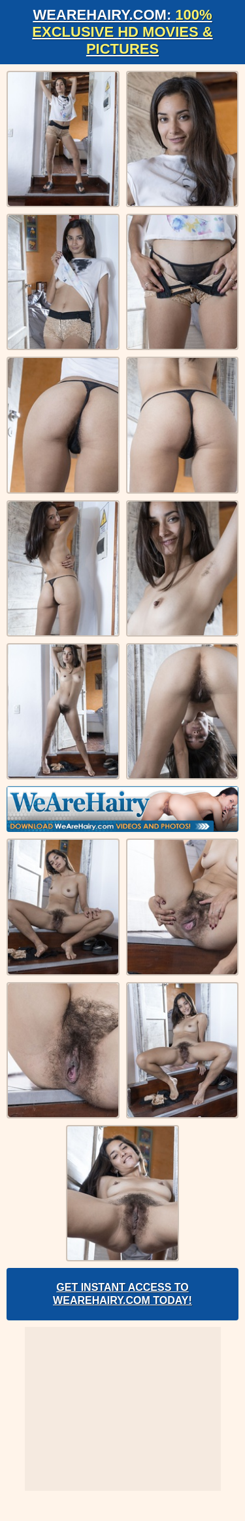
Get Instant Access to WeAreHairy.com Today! (122, 1294)
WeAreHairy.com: (122, 32)
